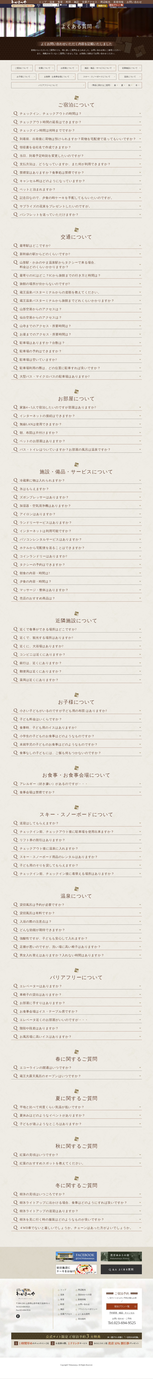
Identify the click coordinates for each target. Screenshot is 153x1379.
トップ (43, 2)
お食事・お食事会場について (56, 77)
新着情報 (118, 2)
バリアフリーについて (47, 85)
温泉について (130, 77)
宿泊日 (38, 6)
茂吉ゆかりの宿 (85, 1295)
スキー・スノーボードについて (96, 77)
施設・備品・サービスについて (98, 68)
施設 (76, 2)
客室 (60, 2)
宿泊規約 (82, 1320)
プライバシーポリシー (87, 1310)
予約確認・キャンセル (118, 7)
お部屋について (67, 68)
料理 (68, 2)
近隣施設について (130, 68)
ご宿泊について (21, 68)
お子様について (23, 77)
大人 (87, 6)
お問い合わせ (134, 2)
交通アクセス (89, 2)
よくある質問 (84, 1315)
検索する (102, 6)
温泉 (52, 2)
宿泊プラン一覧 (116, 5)
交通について (44, 68)
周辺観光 (105, 2)
